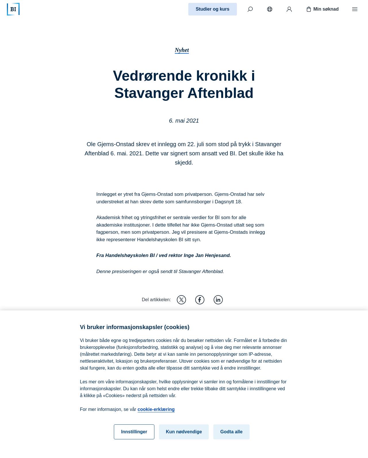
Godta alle (231, 436)
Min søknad (322, 9)
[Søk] (250, 9)
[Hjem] (13, 9)
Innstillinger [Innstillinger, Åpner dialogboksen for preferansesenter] (134, 436)
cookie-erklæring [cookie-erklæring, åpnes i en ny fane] (156, 414)
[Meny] (354, 9)
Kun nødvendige (184, 436)
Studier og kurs (212, 9)
